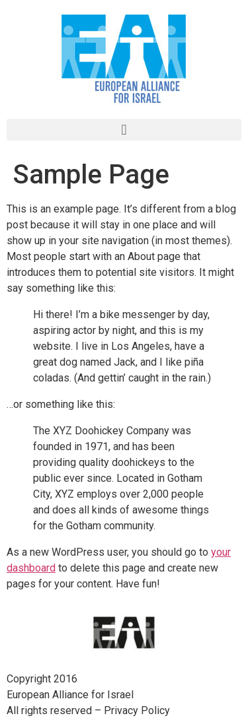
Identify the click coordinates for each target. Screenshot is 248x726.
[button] (124, 130)
